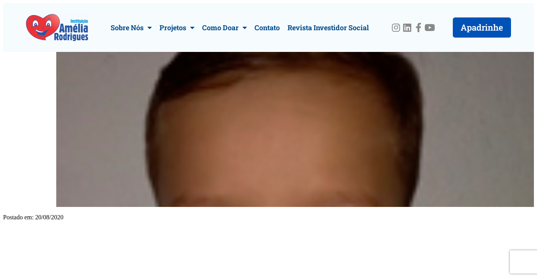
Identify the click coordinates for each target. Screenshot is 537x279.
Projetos (176, 27)
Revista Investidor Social (328, 27)
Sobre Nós (131, 27)
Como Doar (224, 27)
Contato (267, 27)
